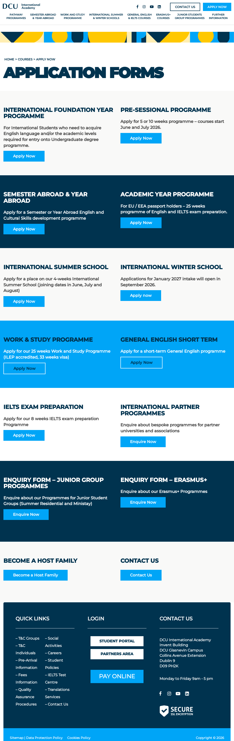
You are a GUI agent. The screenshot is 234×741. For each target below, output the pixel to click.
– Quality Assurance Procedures (26, 696)
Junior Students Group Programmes (190, 16)
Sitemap (16, 738)
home (9, 59)
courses (25, 59)
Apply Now (24, 156)
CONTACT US (185, 7)
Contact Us (141, 575)
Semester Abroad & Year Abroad (43, 16)
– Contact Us (56, 704)
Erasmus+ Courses (163, 16)
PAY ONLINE (117, 676)
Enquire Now (143, 441)
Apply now (141, 295)
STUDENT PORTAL (117, 641)
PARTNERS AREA (117, 654)
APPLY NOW (217, 7)
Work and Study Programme (72, 16)
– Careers (53, 653)
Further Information (218, 16)
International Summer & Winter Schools (106, 16)
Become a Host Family (35, 575)
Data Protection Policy (44, 738)
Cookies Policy (78, 738)
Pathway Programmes (16, 16)
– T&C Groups (27, 638)
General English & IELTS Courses (139, 16)
